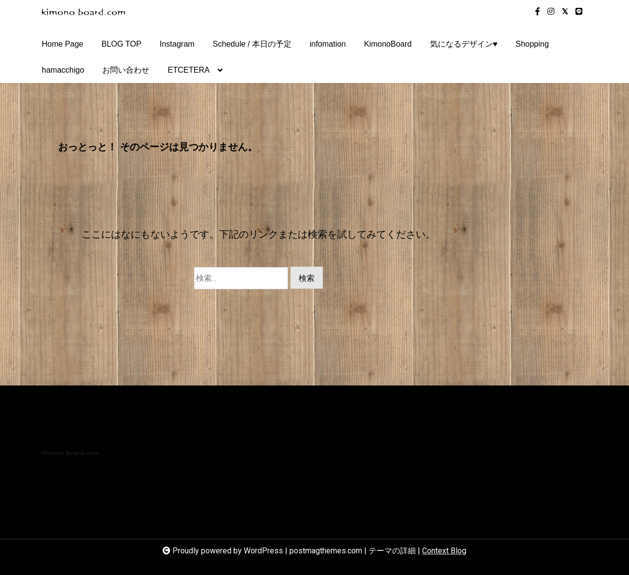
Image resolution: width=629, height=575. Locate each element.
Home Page (63, 44)
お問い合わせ (125, 70)
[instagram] (550, 12)
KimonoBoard (388, 44)
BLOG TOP (122, 44)
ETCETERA (188, 74)
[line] (578, 12)
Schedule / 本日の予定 (252, 44)
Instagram (177, 44)
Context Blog (444, 550)
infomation (328, 44)
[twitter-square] (565, 12)
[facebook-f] (537, 12)
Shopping (532, 44)
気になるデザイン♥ (464, 44)
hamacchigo (63, 70)
